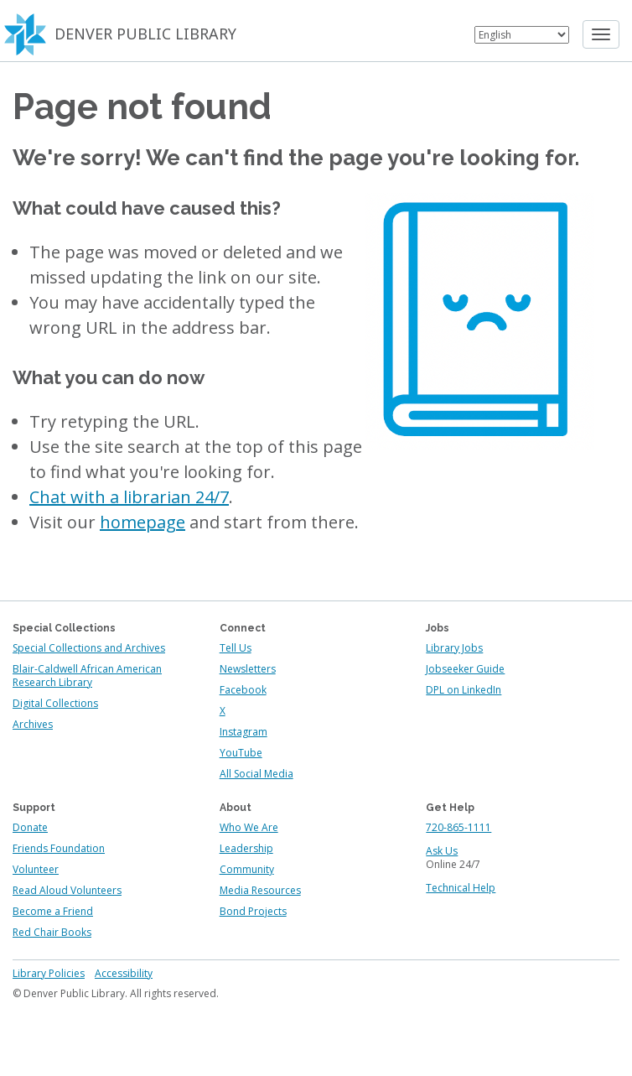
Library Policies (49, 973)
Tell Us (235, 648)
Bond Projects (253, 911)
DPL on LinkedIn (463, 690)
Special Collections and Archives (89, 648)
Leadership (246, 848)
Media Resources (260, 890)
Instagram (243, 732)
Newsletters (248, 669)
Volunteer (36, 869)
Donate (30, 827)
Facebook (243, 690)
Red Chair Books (52, 932)
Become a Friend (53, 911)
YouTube (241, 753)
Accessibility (124, 973)
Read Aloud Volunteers (67, 890)
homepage (142, 522)
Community (247, 869)
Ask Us (442, 851)
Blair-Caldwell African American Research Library (87, 675)
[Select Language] (521, 35)
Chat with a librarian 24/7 (129, 497)
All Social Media (256, 774)
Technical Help (460, 888)
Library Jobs (454, 648)
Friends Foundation (59, 848)
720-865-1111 (458, 827)
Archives (33, 724)
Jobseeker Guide (465, 669)
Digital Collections (55, 703)
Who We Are (249, 827)
